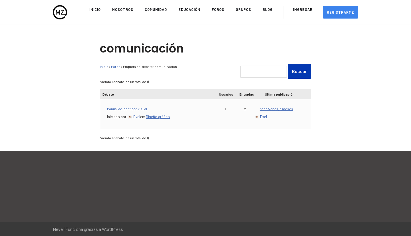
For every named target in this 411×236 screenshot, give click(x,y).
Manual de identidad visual (127, 109)
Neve (58, 229)
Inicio (95, 9)
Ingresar (303, 9)
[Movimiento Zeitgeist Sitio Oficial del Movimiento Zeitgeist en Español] (60, 12)
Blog (268, 9)
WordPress (112, 229)
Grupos (243, 9)
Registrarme (340, 12)
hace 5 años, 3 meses (276, 109)
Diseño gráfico (158, 116)
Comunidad (156, 9)
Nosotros (122, 9)
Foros (218, 9)
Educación (189, 9)
